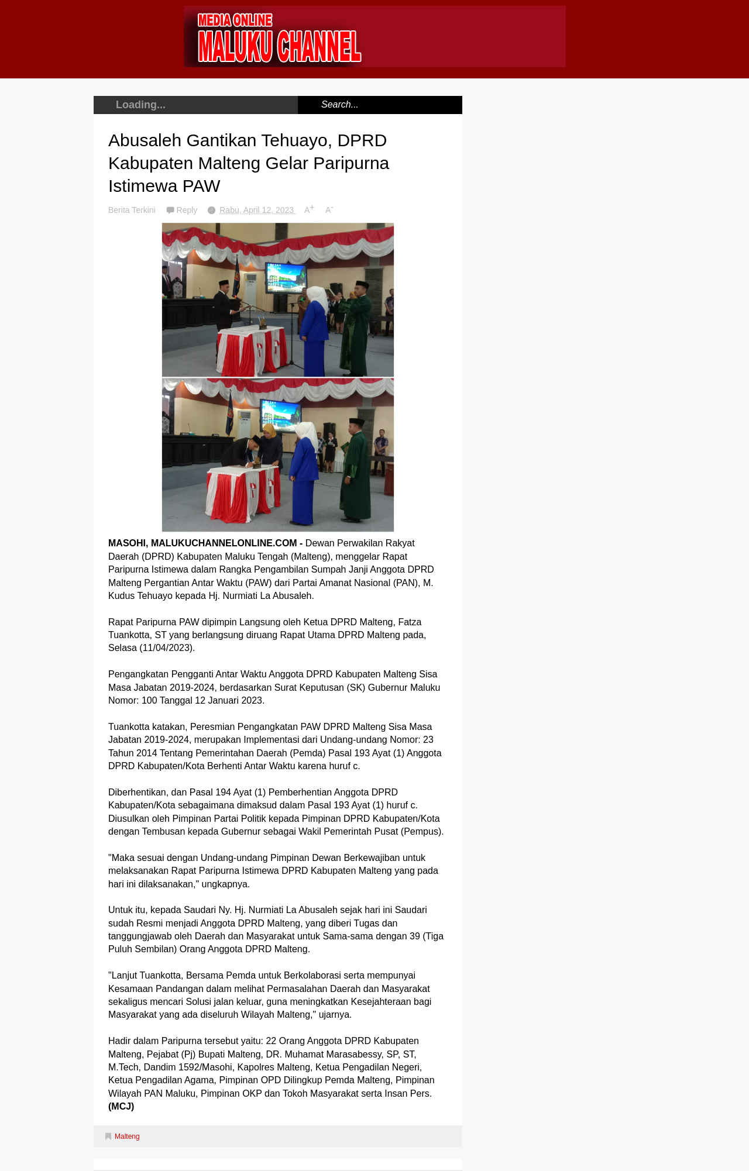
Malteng (127, 1136)
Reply (188, 210)
